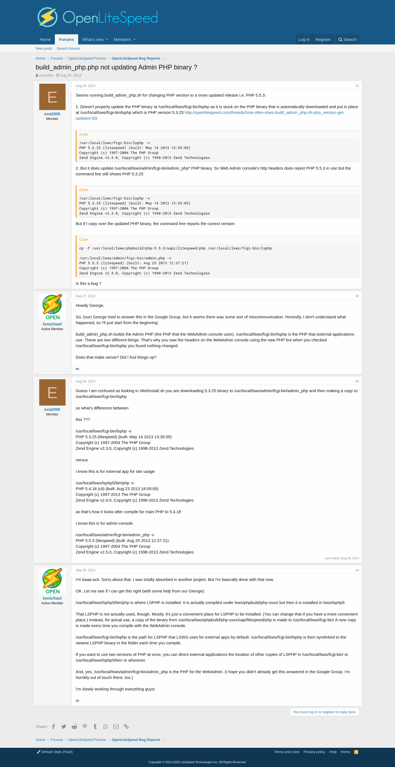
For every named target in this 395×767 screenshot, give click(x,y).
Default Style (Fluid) (55, 752)
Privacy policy (314, 752)
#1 (354, 86)
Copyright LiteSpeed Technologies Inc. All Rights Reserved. (197, 762)
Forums (66, 39)
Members (122, 39)
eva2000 (46, 75)
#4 (354, 570)
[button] (107, 39)
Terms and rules (287, 752)
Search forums (68, 48)
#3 (354, 381)
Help (333, 752)
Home (45, 39)
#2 (354, 296)
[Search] (347, 39)
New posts (44, 48)
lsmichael (55, 324)
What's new (92, 39)
